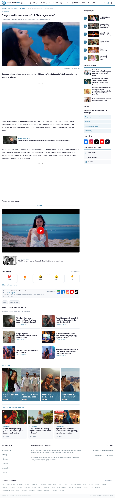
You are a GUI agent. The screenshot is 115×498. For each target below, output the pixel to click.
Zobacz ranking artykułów (9, 285)
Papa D (53, 487)
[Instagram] (67, 292)
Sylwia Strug (52, 484)
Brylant (62, 490)
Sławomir (54, 490)
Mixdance (32, 490)
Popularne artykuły (90, 65)
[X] (107, 141)
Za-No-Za (43, 484)
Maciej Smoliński (76, 484)
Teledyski (45, 3)
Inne (102, 3)
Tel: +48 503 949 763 (103, 455)
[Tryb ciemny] (111, 2)
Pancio (91, 484)
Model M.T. (35, 484)
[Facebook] (63, 292)
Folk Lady (20, 484)
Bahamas (46, 490)
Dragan (97, 487)
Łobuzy (60, 484)
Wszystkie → (109, 480)
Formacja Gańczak (8, 490)
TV (94, 3)
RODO (111, 496)
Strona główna (6, 8)
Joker (84, 484)
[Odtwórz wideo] (40, 230)
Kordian (19, 487)
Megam (4, 487)
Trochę (87, 121)
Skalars (39, 490)
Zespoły (85, 3)
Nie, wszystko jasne (91, 126)
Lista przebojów (89, 11)
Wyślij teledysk (91, 157)
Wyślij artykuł (90, 153)
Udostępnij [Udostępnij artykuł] (66, 68)
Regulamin (93, 496)
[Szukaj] (108, 3)
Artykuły (34, 3)
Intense (85, 487)
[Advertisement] (41, 101)
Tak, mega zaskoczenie (92, 117)
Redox (34, 487)
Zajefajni (24, 490)
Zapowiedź (22, 8)
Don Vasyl (78, 487)
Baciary (97, 484)
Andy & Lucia (11, 484)
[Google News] (58, 292)
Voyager (104, 484)
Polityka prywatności (103, 496)
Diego (4, 302)
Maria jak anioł (14, 302)
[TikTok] (76, 292)
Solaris (27, 484)
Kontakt (89, 162)
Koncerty (64, 3)
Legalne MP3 (6, 468)
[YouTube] (72, 292)
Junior (66, 484)
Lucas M (70, 487)
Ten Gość (12, 487)
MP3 (55, 3)
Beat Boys (27, 487)
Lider (91, 487)
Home (24, 3)
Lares (40, 487)
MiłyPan (46, 487)
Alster (17, 490)
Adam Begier (6, 19)
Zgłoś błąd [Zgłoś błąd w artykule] (76, 68)
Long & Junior (61, 487)
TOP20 (76, 3)
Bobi (3, 484)
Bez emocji (88, 131)
